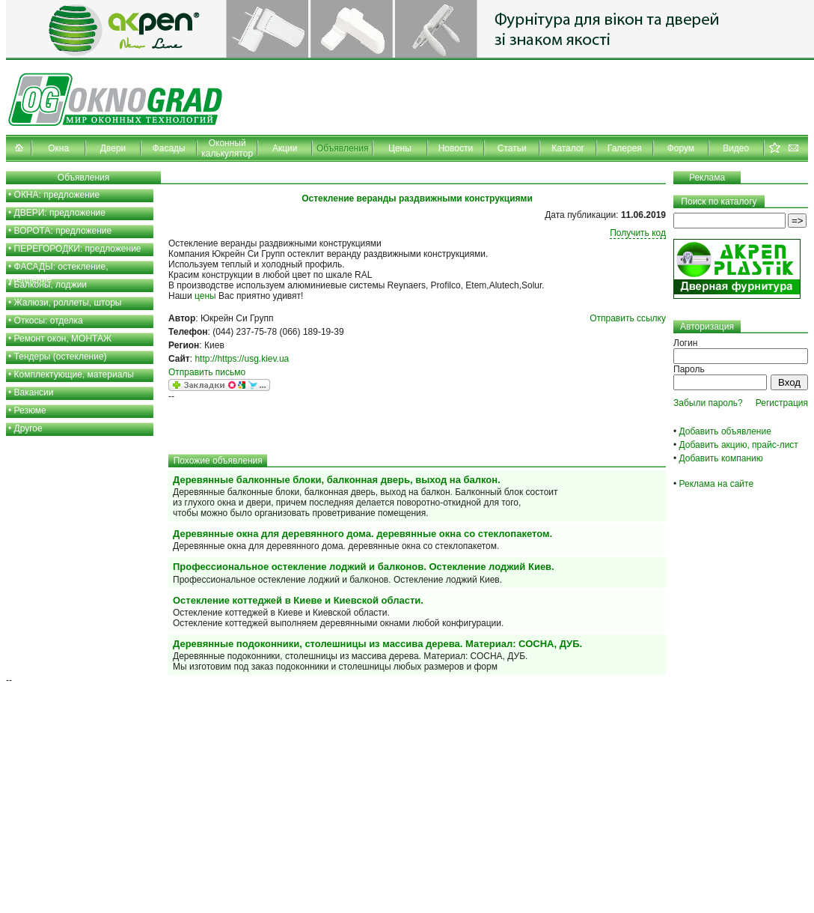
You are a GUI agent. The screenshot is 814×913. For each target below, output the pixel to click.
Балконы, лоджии (51, 284)
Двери (113, 148)
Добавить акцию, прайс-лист (738, 445)
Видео (736, 148)
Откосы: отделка (48, 320)
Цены (399, 148)
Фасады (169, 148)
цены (205, 296)
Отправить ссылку (628, 318)
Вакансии (34, 392)
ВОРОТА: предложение (63, 230)
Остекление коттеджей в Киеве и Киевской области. (298, 600)
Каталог (567, 148)
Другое (28, 428)
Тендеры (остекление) (60, 356)
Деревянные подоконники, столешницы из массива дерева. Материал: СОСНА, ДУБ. (377, 643)
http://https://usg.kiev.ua (242, 359)
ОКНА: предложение (57, 194)
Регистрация (782, 403)
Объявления (342, 148)
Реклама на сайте (716, 484)
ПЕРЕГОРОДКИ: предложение (77, 248)
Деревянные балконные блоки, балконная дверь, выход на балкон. (337, 479)
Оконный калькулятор (227, 148)
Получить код (638, 233)
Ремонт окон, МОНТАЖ (63, 338)
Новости (455, 148)
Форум (680, 148)
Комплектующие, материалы (74, 374)
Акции (285, 148)
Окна (58, 148)
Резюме (30, 410)
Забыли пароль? (708, 403)
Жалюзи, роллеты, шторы (68, 302)
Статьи (512, 148)
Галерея (625, 148)
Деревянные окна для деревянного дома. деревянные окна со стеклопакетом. (362, 533)
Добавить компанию (721, 458)
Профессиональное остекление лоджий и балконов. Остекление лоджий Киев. (363, 566)
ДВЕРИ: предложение (59, 212)
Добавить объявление (725, 431)
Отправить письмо (206, 372)
